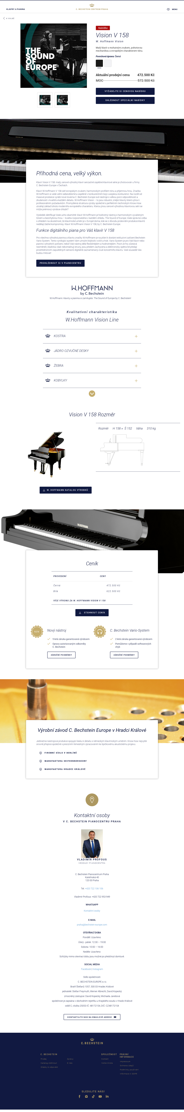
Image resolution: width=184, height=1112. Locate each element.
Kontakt (105, 1059)
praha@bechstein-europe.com (92, 924)
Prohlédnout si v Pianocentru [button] (60, 263)
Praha (92, 9)
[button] (45, 100)
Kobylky (60, 380)
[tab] (92, 600)
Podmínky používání (129, 1070)
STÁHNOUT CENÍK (92, 613)
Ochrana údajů (127, 1066)
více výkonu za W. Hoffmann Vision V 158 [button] (79, 601)
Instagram (98, 969)
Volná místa (107, 1063)
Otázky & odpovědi (49, 1067)
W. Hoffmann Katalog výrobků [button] (65, 490)
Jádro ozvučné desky (71, 351)
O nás (70, 1063)
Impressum (125, 1061)
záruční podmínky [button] (61, 655)
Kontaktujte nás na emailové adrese (92, 1017)
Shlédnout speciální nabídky (125, 100)
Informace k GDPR (128, 1074)
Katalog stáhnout (49, 1063)
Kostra (60, 336)
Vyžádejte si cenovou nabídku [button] (125, 91)
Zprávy (70, 1059)
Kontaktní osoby (92, 910)
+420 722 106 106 (94, 888)
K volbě (8, 18)
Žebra (58, 365)
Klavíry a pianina (15, 9)
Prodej (44, 1059)
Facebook (86, 969)
